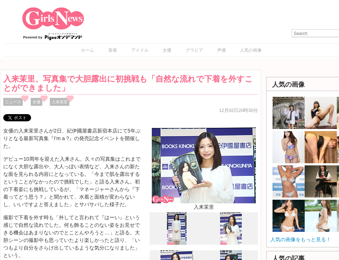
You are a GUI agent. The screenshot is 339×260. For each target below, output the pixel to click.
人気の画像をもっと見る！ (300, 239)
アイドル (140, 50)
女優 (167, 50)
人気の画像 (251, 50)
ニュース (13, 102)
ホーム (87, 50)
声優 (221, 50)
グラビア (194, 50)
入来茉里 (60, 102)
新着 (112, 50)
